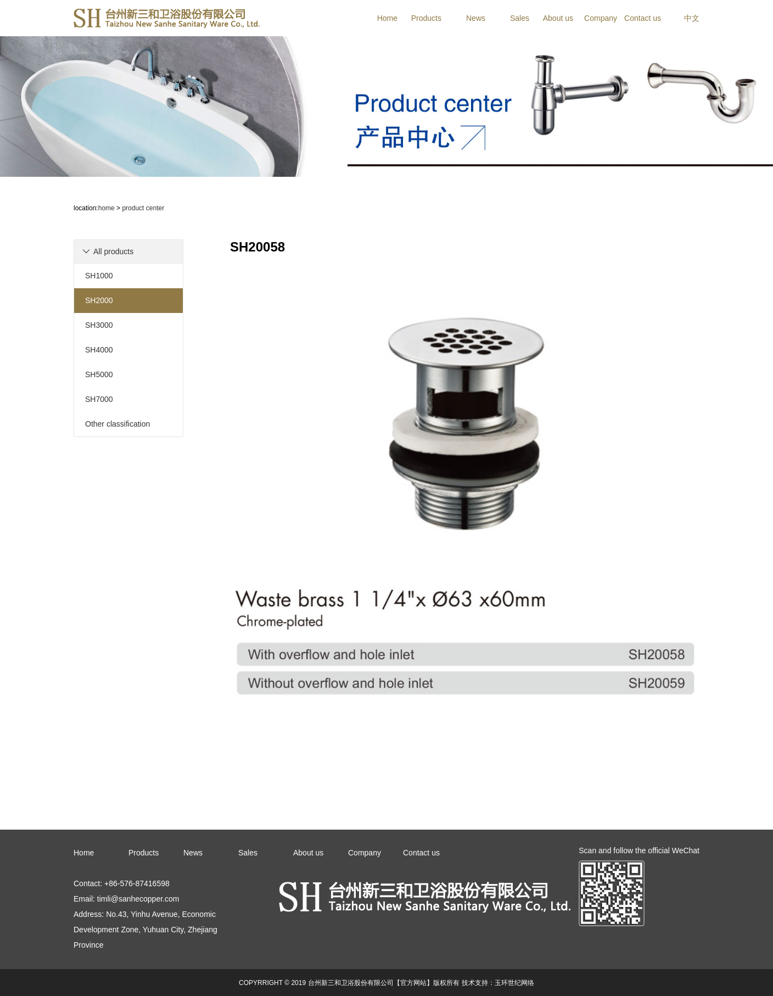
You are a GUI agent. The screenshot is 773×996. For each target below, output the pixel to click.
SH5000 (99, 374)
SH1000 (99, 275)
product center (143, 208)
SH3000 (99, 325)
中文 (691, 18)
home (106, 208)
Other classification (117, 423)
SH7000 (99, 399)
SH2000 (99, 300)
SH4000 (99, 349)
